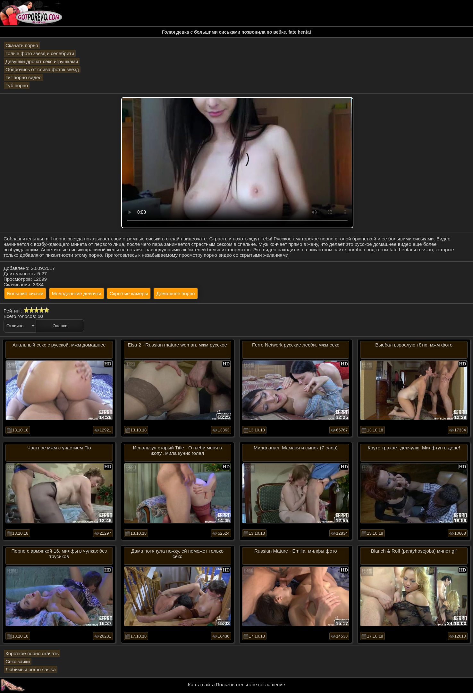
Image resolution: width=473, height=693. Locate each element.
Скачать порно (21, 45)
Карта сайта (201, 684)
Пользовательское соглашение (250, 684)
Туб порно (16, 85)
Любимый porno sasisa (30, 669)
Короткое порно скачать (32, 653)
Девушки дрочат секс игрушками (41, 61)
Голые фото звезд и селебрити (39, 53)
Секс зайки (17, 661)
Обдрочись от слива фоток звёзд (42, 69)
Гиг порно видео (23, 77)
